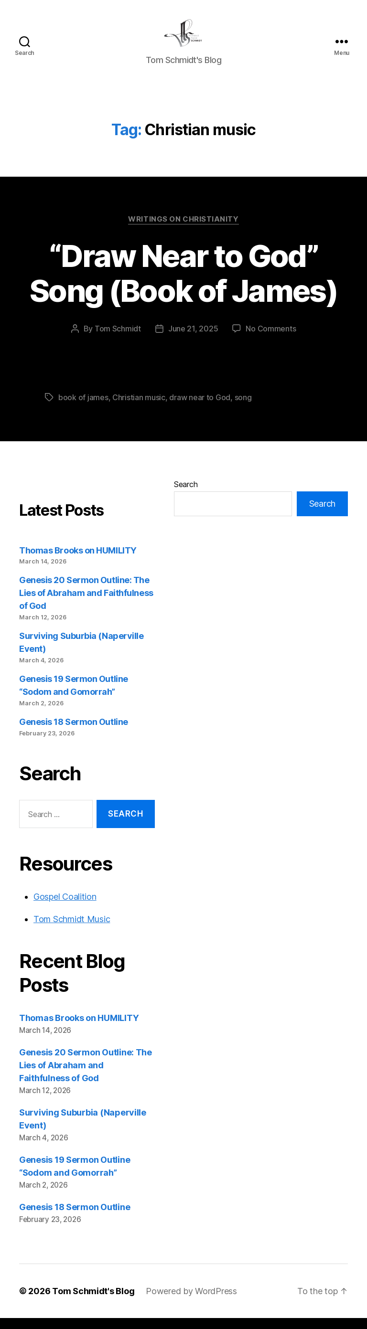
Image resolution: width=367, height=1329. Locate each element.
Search (185, 495)
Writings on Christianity (183, 230)
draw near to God (199, 408)
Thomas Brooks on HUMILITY (78, 561)
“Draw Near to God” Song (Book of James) (183, 284)
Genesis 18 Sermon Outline (73, 733)
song (243, 408)
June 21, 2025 (193, 339)
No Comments (271, 339)
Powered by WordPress (191, 1302)
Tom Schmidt (118, 339)
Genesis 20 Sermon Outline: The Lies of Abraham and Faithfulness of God (86, 604)
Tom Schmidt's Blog (93, 1302)
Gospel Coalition (65, 908)
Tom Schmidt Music (71, 930)
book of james (83, 408)
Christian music (138, 408)
